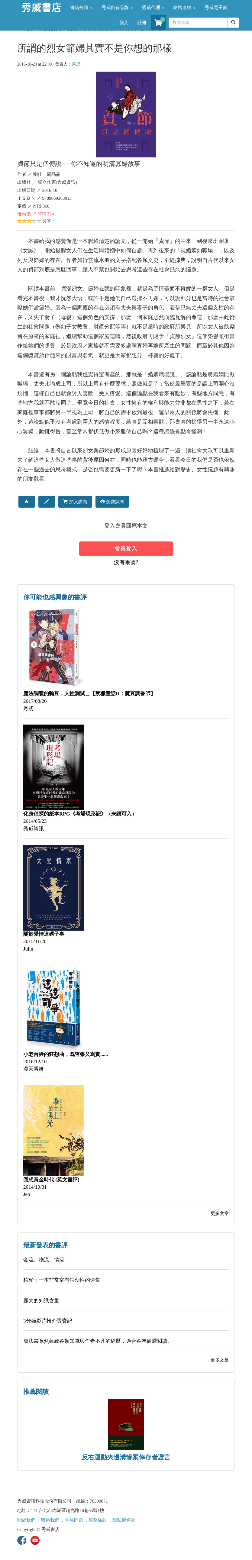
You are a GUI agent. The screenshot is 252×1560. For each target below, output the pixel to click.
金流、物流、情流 (43, 1260)
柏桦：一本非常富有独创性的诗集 (61, 1280)
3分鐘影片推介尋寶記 (47, 1321)
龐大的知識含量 (41, 1300)
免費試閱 (112, 501)
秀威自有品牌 (117, 7)
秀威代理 (153, 7)
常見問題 (74, 1520)
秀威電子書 (216, 7)
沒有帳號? (126, 562)
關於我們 (26, 1520)
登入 (123, 22)
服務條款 (98, 1520)
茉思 (76, 64)
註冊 (142, 22)
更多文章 (220, 1213)
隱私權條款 (123, 1520)
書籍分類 (81, 7)
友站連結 (184, 7)
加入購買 (75, 501)
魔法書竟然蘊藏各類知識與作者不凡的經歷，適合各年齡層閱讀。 (97, 1341)
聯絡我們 (50, 1520)
